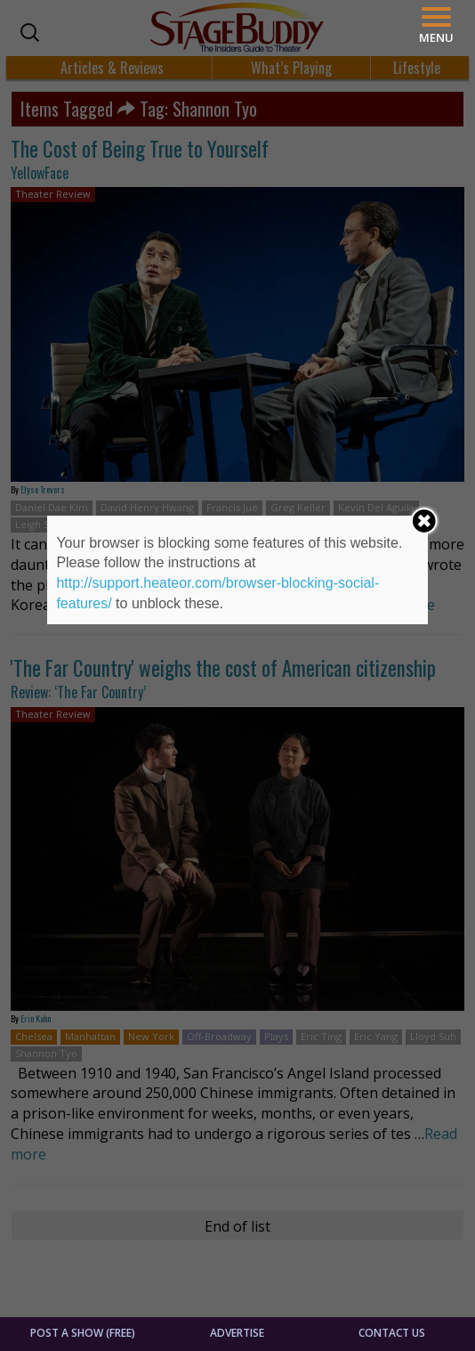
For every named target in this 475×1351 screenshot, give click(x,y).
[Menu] (436, 25)
